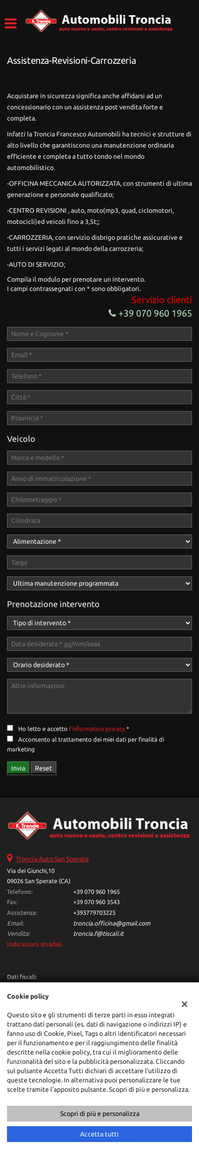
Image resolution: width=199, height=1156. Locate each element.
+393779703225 (94, 912)
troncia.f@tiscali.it (98, 933)
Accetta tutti (99, 1134)
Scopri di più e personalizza (99, 1113)
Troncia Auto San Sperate (52, 859)
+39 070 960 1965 (150, 313)
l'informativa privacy (97, 728)
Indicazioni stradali (34, 944)
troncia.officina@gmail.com (111, 923)
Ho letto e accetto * (73, 728)
